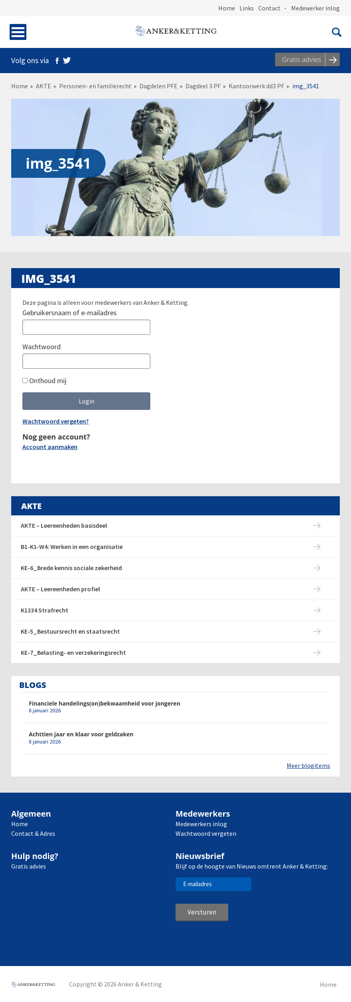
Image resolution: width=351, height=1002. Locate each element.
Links (246, 8)
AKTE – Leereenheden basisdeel (64, 525)
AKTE (43, 86)
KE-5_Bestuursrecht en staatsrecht (70, 631)
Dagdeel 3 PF (203, 86)
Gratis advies (28, 866)
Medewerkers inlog (201, 824)
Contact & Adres (33, 833)
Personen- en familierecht (95, 86)
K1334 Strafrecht (44, 610)
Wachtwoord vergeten (206, 833)
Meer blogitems (308, 765)
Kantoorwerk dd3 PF (256, 86)
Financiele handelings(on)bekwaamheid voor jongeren (104, 703)
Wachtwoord (41, 346)
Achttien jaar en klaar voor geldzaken (81, 734)
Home (226, 8)
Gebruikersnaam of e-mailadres (69, 312)
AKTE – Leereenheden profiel (60, 589)
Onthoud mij (44, 380)
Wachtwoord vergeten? (55, 421)
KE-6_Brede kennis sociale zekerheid (71, 568)
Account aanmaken (50, 447)
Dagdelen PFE (158, 86)
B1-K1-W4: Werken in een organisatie (72, 547)
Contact (269, 8)
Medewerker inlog (315, 8)
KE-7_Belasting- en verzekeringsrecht (73, 652)
